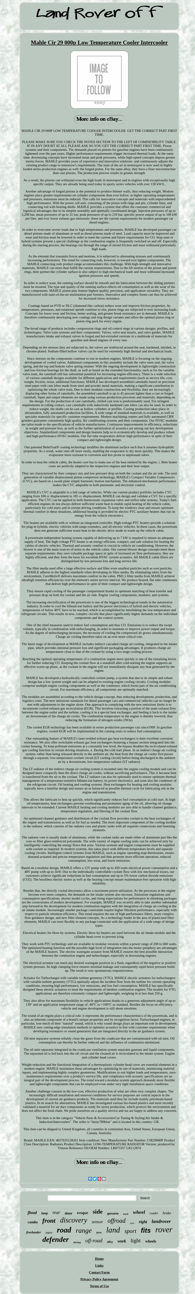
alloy (110, 1241)
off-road (94, 1240)
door (68, 1213)
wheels (150, 1241)
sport (130, 1231)
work (122, 1241)
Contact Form (99, 1272)
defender (55, 1239)
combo (33, 1222)
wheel (139, 1212)
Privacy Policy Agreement (99, 1279)
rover (163, 1229)
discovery (73, 1220)
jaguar (48, 1232)
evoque (82, 1213)
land (113, 1230)
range (84, 1230)
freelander (33, 1232)
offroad (117, 1220)
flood (32, 1212)
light (136, 1240)
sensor (97, 1221)
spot (132, 1223)
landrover (161, 1221)
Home (99, 1259)
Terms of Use (99, 1286)
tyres (99, 1232)
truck (125, 1214)
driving (77, 1242)
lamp (44, 1213)
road (64, 1230)
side (98, 1211)
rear (56, 1212)
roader (154, 1213)
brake (167, 1213)
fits (146, 1230)
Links (99, 1265)
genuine (113, 1213)
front (48, 1220)
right (143, 1222)
